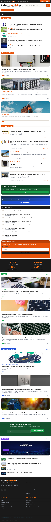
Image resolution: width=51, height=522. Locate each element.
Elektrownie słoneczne (30, 485)
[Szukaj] (35, 5)
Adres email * (5, 246)
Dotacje (2, 500)
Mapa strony (16, 520)
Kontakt (2, 508)
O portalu (3, 511)
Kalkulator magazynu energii (6, 506)
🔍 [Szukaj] (48, 5)
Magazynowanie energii (30, 489)
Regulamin (11, 520)
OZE (27, 491)
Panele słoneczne (29, 487)
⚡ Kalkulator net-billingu (8, 10)
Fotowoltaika (28, 482)
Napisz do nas (28, 500)
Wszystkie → (47, 52)
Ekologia (28, 493)
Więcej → (48, 274)
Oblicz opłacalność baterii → (25, 202)
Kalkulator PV (3, 504)
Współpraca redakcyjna (30, 504)
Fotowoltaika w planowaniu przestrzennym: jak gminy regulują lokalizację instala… (22, 1)
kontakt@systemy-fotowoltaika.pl (32, 506)
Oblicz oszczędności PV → (25, 192)
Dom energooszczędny (5, 502)
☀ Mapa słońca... (45, 1)
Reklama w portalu (29, 502)
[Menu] (2, 14)
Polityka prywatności (4, 520)
